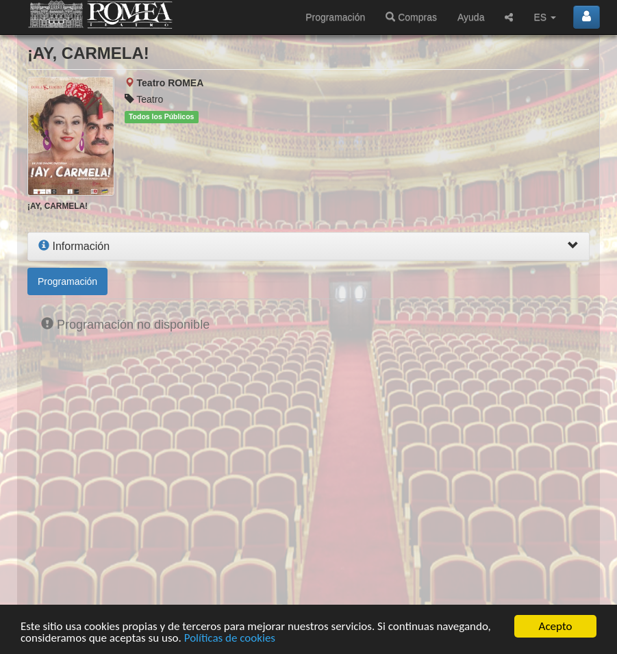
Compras (411, 17)
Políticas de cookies (229, 638)
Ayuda (470, 17)
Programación (335, 17)
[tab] (308, 246)
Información (74, 246)
